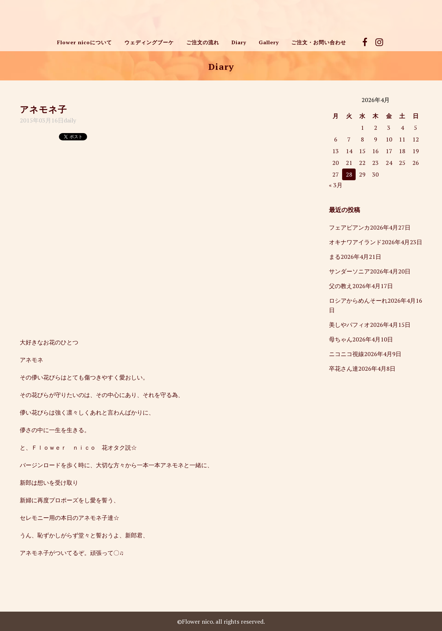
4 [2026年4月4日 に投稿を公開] (402, 128)
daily (70, 120)
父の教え (340, 286)
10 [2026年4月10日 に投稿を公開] (389, 139)
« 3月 (335, 185)
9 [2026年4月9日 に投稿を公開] (375, 139)
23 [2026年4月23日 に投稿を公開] (375, 163)
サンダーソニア (349, 271)
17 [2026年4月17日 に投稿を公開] (389, 151)
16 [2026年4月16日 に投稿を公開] (375, 151)
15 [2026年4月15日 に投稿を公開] (362, 151)
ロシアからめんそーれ (358, 300)
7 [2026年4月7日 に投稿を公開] (349, 139)
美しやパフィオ (349, 325)
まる (335, 257)
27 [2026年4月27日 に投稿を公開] (335, 174)
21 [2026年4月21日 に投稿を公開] (349, 163)
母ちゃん (340, 339)
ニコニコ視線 (346, 354)
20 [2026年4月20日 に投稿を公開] (335, 163)
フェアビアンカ (349, 227)
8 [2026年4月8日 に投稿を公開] (362, 139)
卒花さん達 (343, 368)
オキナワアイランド (355, 242)
